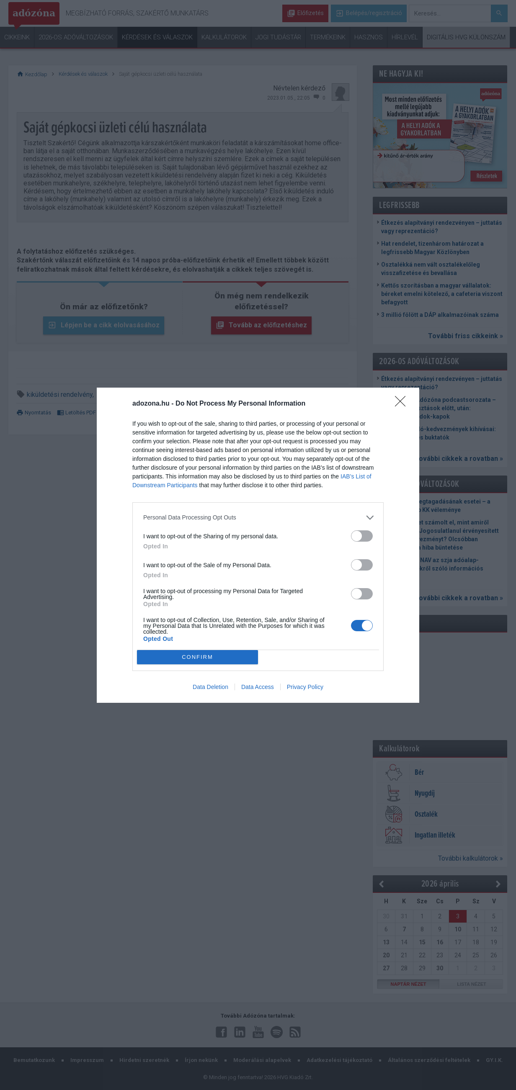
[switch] (362, 536)
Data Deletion (210, 687)
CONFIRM (197, 656)
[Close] (403, 404)
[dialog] (258, 545)
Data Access (257, 687)
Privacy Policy (305, 687)
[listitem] (258, 517)
